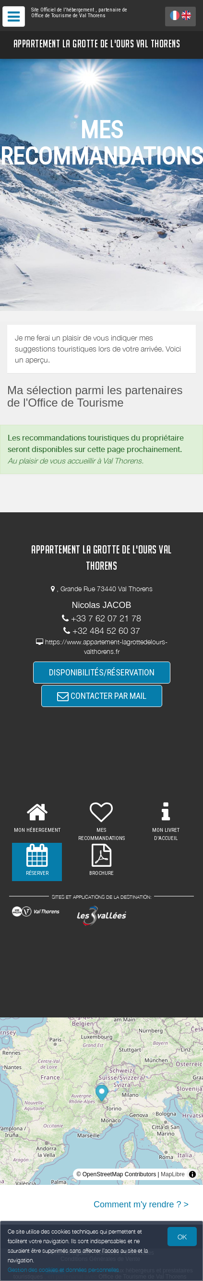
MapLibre (173, 1174)
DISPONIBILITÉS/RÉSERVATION (102, 672)
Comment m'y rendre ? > (141, 1204)
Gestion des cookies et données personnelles (63, 1269)
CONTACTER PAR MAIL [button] (101, 696)
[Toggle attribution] (192, 1174)
